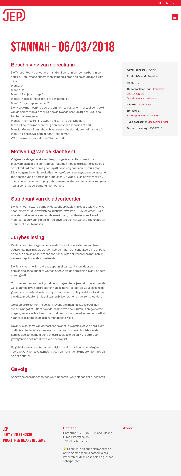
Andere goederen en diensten (143, 115)
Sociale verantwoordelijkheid (142, 98)
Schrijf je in (74, 449)
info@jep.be (81, 437)
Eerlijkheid (158, 89)
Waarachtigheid (135, 93)
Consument (145, 104)
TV (137, 82)
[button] (175, 17)
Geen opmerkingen (158, 122)
